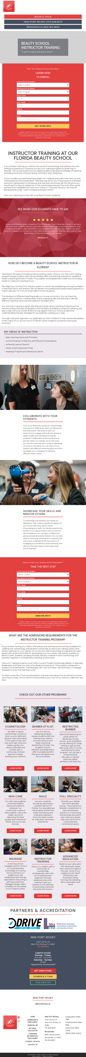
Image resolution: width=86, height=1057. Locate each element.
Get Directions (43, 968)
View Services (43, 980)
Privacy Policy (36, 1054)
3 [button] (46, 244)
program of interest (27, 89)
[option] (43, 227)
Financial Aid (33, 1023)
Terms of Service (48, 1054)
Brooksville (43, 1002)
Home (32, 1015)
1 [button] (40, 244)
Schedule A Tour (43, 974)
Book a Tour (42, 16)
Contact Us (33, 1043)
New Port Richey (43, 995)
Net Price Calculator (33, 1027)
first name (22, 96)
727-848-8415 (43, 944)
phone (20, 109)
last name (22, 102)
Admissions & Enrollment (32, 1019)
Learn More (15, 766)
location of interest (27, 82)
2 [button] (43, 244)
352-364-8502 (50, 1038)
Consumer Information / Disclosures (32, 1034)
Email (20, 116)
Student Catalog (32, 1039)
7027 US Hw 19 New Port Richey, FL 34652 (53, 1020)
